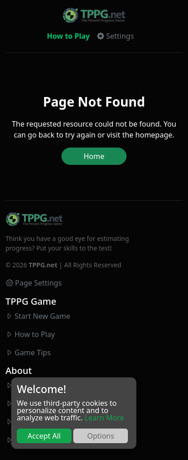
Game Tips (33, 353)
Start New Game (42, 316)
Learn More (104, 418)
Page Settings (34, 283)
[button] (115, 36)
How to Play (68, 36)
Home (94, 156)
